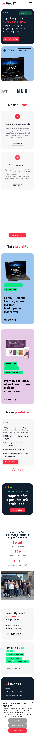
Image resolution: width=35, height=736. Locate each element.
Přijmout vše (17, 731)
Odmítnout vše (17, 726)
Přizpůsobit (17, 721)
